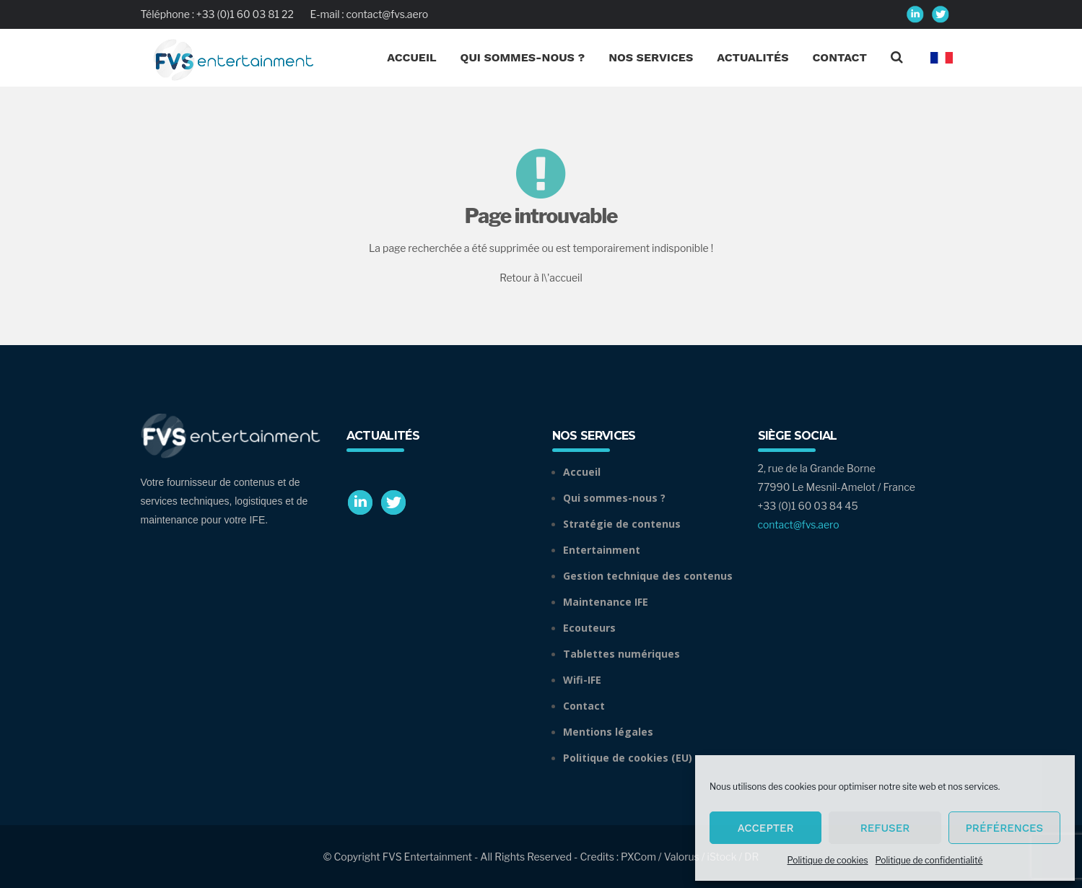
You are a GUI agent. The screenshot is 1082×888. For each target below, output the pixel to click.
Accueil (411, 57)
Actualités (752, 57)
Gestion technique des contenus (648, 576)
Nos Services (650, 57)
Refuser (885, 828)
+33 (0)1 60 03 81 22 (245, 14)
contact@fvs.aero (387, 14)
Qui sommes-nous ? (614, 498)
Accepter (766, 828)
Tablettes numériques (621, 654)
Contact (839, 57)
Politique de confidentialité (929, 860)
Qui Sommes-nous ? (523, 57)
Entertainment (601, 550)
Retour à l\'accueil (541, 277)
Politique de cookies (827, 860)
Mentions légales (608, 732)
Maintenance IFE (605, 602)
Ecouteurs (589, 628)
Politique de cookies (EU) (627, 758)
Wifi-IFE (582, 680)
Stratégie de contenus (622, 524)
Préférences (1004, 828)
